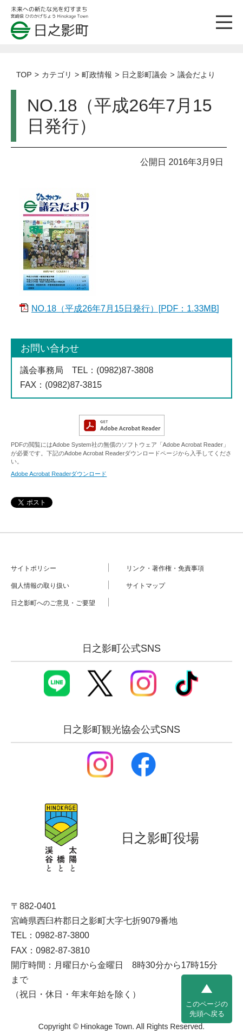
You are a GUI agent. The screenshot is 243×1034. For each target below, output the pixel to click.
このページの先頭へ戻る (207, 1009)
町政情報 (97, 74)
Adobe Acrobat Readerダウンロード (59, 473)
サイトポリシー (33, 568)
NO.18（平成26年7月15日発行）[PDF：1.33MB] (125, 308)
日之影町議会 (144, 74)
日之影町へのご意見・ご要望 (53, 602)
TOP (24, 74)
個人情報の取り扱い (40, 585)
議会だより (196, 74)
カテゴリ (57, 74)
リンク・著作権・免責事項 (165, 568)
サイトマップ (145, 585)
